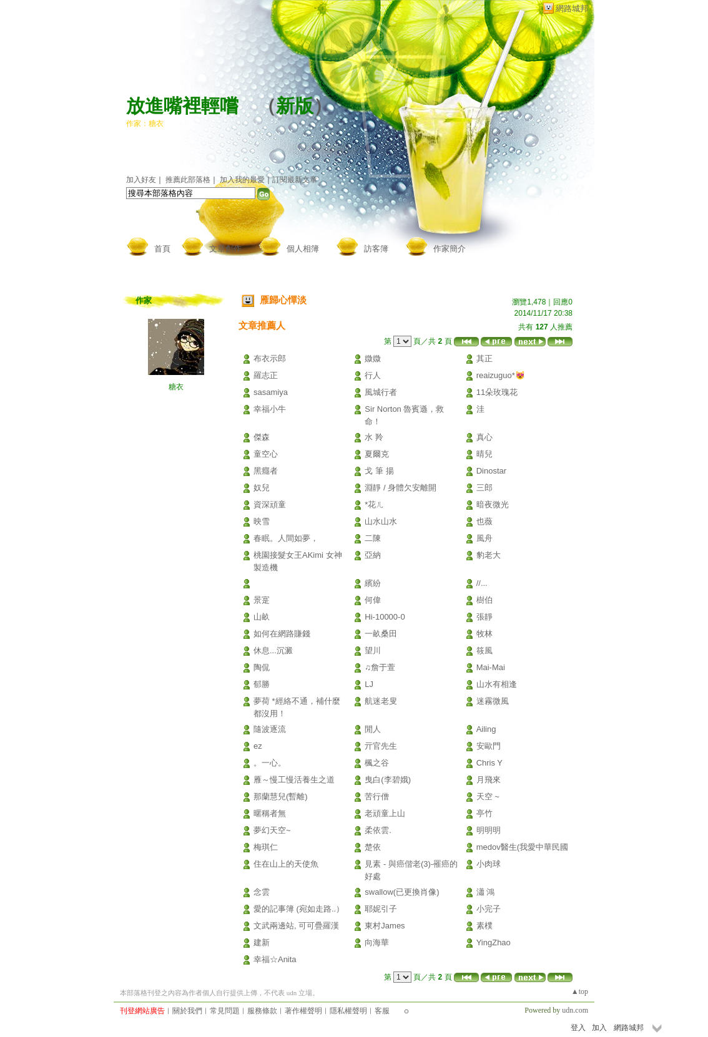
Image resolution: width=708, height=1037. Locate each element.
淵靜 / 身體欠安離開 (400, 487)
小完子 (488, 908)
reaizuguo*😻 (500, 375)
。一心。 (269, 762)
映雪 (261, 521)
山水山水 (381, 521)
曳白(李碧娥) (388, 779)
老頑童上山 (385, 813)
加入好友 (141, 179)
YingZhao (493, 942)
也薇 (484, 521)
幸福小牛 (269, 409)
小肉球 (488, 864)
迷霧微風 (492, 701)
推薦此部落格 (187, 179)
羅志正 (265, 375)
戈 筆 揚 (379, 470)
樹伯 (484, 600)
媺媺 (373, 358)
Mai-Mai (490, 667)
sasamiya (270, 392)
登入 (578, 1027)
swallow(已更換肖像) (402, 892)
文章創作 (225, 248)
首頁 (162, 248)
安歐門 (488, 746)
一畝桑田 (381, 633)
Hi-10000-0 (385, 616)
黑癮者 (265, 470)
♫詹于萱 (380, 667)
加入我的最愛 (242, 179)
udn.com (575, 1010)
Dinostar (491, 470)
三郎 (484, 487)
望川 (373, 650)
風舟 (484, 538)
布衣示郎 (269, 358)
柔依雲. (378, 830)
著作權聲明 (303, 1010)
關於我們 (187, 1010)
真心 (484, 437)
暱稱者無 (269, 813)
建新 (261, 942)
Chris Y (489, 762)
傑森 (261, 437)
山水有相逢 (496, 684)
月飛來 (488, 779)
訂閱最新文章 (294, 179)
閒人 (373, 729)
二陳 (373, 538)
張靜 (484, 616)
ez (257, 746)
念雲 (261, 892)
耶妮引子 (381, 908)
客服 (382, 1010)
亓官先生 (381, 746)
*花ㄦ (374, 504)
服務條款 (262, 1010)
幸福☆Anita (275, 959)
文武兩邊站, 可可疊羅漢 (296, 925)
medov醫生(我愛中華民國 (522, 847)
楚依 (373, 847)
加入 (599, 1027)
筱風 (484, 650)
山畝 (261, 616)
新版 (294, 105)
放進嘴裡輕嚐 (182, 105)
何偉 (373, 600)
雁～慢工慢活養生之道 (294, 779)
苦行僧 (377, 796)
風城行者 (381, 392)
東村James (385, 925)
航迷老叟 (381, 701)
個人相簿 (303, 248)
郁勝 (261, 684)
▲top (579, 991)
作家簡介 (449, 248)
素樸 (484, 925)
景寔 (261, 600)
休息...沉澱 (273, 650)
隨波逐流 (269, 729)
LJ (369, 684)
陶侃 (261, 667)
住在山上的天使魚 (285, 864)
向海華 (377, 942)
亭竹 (484, 813)
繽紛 (373, 583)
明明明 (488, 830)
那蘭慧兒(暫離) (280, 796)
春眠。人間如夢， (285, 538)
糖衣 (176, 386)
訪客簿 (376, 248)
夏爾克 (377, 454)
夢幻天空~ (272, 830)
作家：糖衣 (145, 123)
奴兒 (261, 487)
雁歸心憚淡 (283, 300)
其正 (484, 358)
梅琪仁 (265, 847)
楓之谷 (377, 762)
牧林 (484, 633)
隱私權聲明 (348, 1010)
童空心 (265, 454)
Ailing (486, 729)
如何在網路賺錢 (281, 633)
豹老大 (488, 555)
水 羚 (374, 437)
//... (482, 583)
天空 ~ (487, 796)
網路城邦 (572, 8)
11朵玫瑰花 (497, 392)
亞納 (373, 555)
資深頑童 (269, 504)
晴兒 (484, 454)
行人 (373, 375)
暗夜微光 (492, 504)
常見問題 (225, 1010)
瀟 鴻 (485, 892)
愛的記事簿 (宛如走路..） (298, 908)
